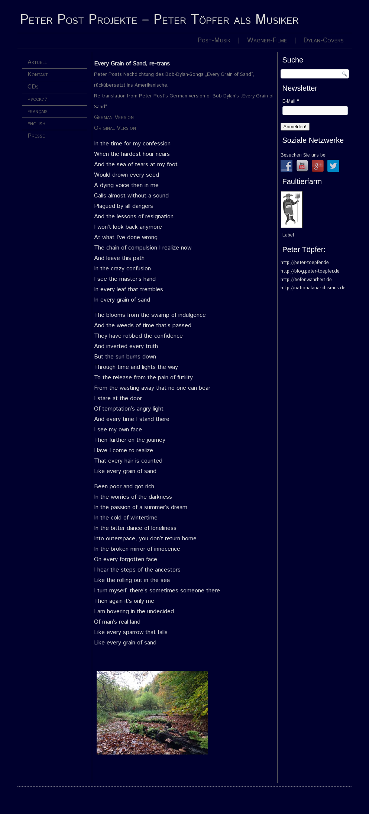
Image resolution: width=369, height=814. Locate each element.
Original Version (115, 128)
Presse (36, 136)
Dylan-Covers (324, 40)
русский (37, 99)
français (37, 111)
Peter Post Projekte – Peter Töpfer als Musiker (159, 20)
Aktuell (37, 62)
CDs (33, 87)
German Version (114, 117)
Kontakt (37, 74)
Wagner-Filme (267, 40)
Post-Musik (214, 40)
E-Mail (290, 101)
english (36, 123)
